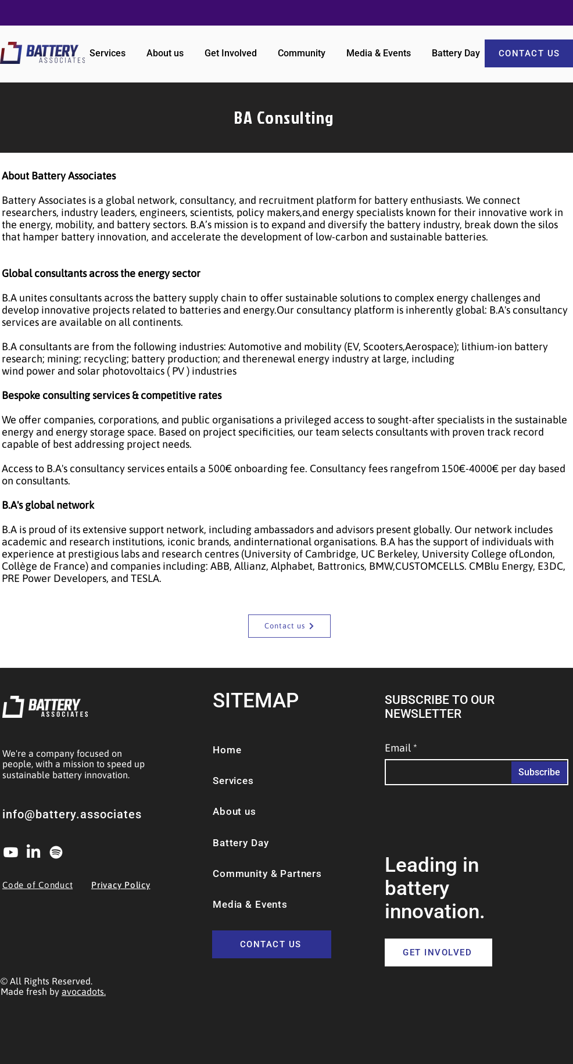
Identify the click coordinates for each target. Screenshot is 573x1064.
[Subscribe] (539, 772)
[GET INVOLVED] (438, 952)
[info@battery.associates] (87, 814)
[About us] (243, 811)
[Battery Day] (286, 843)
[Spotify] (56, 852)
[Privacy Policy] (134, 885)
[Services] (245, 780)
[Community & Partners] (286, 873)
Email (398, 748)
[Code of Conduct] (45, 885)
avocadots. (84, 991)
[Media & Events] (266, 904)
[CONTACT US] (271, 944)
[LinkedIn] (33, 852)
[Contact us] (289, 626)
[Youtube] (10, 852)
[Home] (248, 750)
